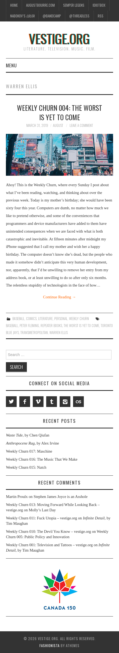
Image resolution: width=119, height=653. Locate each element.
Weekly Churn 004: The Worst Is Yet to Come (59, 112)
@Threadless (79, 16)
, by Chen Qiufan (27, 435)
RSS (100, 16)
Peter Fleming (29, 325)
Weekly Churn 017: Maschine (29, 451)
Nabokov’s (22, 16)
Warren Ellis (58, 332)
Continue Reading (59, 297)
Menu (11, 65)
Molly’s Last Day (42, 510)
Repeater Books (51, 325)
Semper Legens (73, 5)
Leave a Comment (81, 125)
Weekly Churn (79, 318)
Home (14, 5)
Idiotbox (99, 5)
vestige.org (59, 38)
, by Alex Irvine (32, 443)
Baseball (18, 318)
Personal (60, 318)
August (58, 125)
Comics (31, 318)
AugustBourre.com (40, 5)
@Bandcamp (52, 16)
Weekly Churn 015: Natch (26, 467)
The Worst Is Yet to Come (81, 325)
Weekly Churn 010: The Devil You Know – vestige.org (48, 531)
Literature (45, 318)
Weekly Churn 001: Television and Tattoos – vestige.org (49, 545)
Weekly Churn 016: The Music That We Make (41, 459)
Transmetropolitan (34, 332)
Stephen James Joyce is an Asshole (61, 496)
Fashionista (49, 645)
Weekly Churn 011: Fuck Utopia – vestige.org (41, 518)
